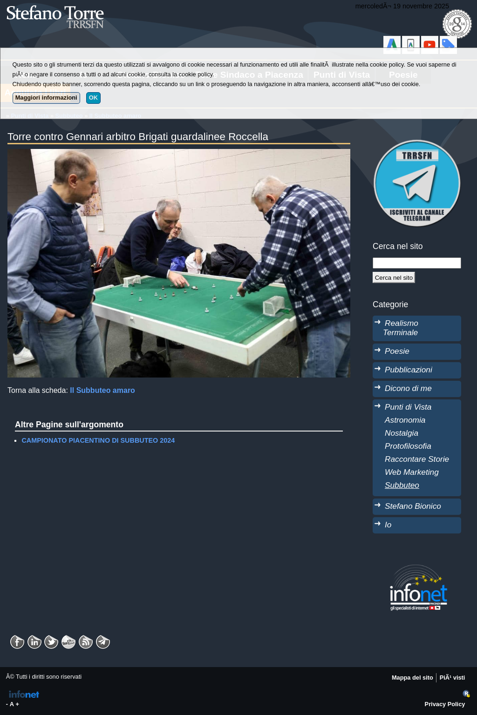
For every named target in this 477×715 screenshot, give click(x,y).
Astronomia (405, 420)
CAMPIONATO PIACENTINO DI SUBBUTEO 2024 (98, 440)
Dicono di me (408, 388)
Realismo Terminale (400, 327)
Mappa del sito (412, 677)
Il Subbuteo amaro (102, 390)
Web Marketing (412, 472)
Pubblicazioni (408, 369)
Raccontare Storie (417, 459)
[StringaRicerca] (417, 263)
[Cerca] (394, 277)
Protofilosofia (408, 446)
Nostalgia (401, 433)
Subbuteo (402, 485)
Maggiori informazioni (46, 97)
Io (388, 524)
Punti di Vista (408, 406)
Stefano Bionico (413, 506)
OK (93, 97)
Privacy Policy (445, 704)
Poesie (397, 351)
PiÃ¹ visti (452, 677)
